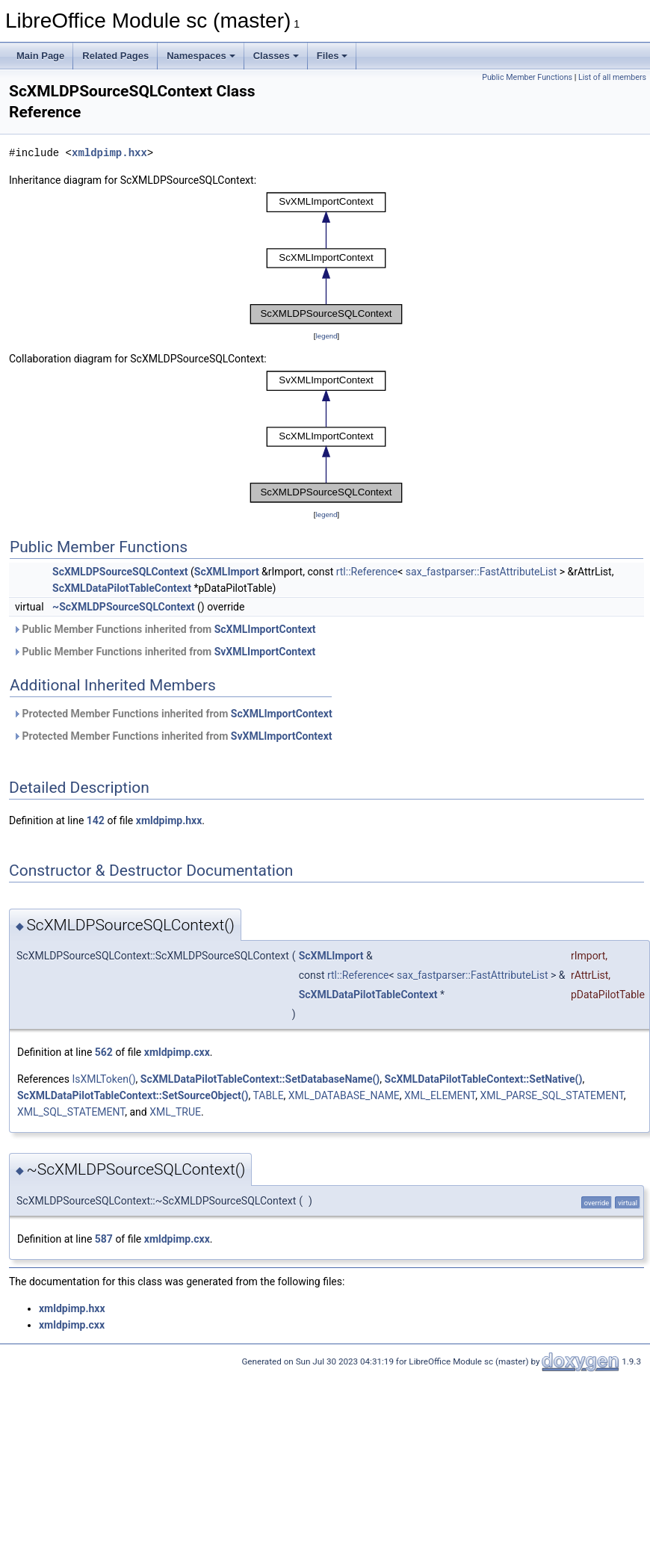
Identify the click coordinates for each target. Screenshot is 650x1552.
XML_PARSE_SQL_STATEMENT (551, 1095)
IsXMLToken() (103, 1079)
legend (326, 336)
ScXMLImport (226, 572)
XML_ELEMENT (439, 1095)
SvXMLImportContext (265, 652)
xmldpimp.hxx (109, 153)
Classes (276, 55)
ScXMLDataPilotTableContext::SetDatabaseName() (260, 1079)
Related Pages (115, 55)
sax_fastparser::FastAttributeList (481, 572)
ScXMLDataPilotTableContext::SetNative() (484, 1079)
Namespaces (201, 55)
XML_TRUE (175, 1112)
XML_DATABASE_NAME (344, 1095)
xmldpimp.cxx (177, 1052)
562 (104, 1052)
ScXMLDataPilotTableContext (121, 588)
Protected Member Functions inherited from (172, 714)
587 (104, 1239)
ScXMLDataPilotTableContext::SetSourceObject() (132, 1095)
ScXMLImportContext (265, 629)
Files (332, 55)
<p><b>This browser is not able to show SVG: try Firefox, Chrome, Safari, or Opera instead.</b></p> (326, 258)
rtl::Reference (367, 572)
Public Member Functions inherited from (164, 629)
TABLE (268, 1095)
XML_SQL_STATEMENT (71, 1112)
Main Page (40, 55)
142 (96, 820)
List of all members (612, 77)
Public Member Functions (527, 77)
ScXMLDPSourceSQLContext (120, 572)
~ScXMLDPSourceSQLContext (123, 607)
